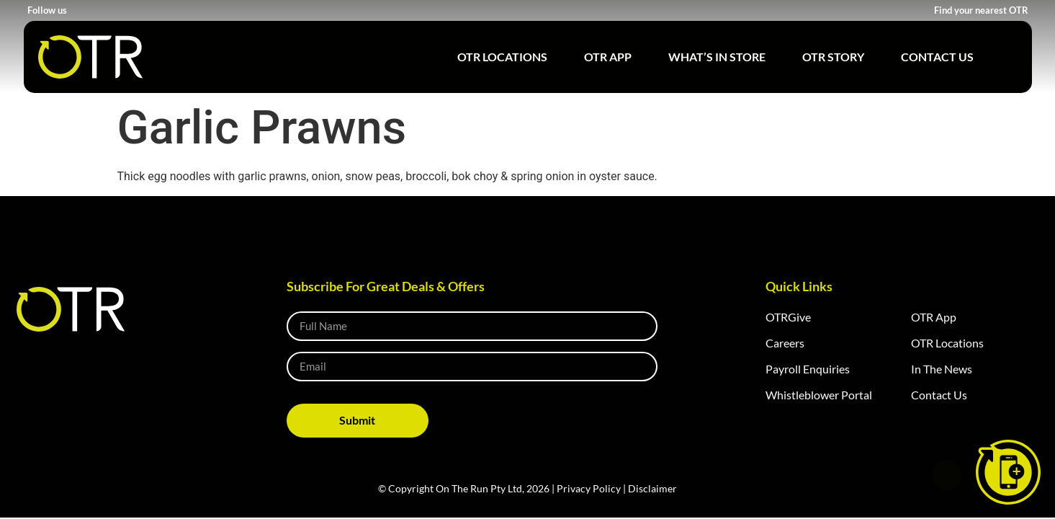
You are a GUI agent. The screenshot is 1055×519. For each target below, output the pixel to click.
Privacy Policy (589, 488)
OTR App (608, 56)
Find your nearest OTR (981, 10)
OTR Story (833, 56)
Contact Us (937, 56)
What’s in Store (717, 56)
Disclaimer (652, 488)
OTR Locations (502, 56)
